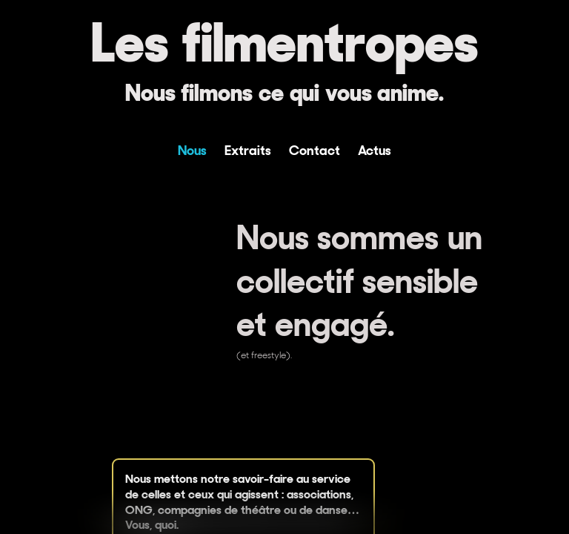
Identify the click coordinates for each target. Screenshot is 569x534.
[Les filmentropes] (284, 57)
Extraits (247, 150)
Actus (374, 150)
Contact (314, 150)
